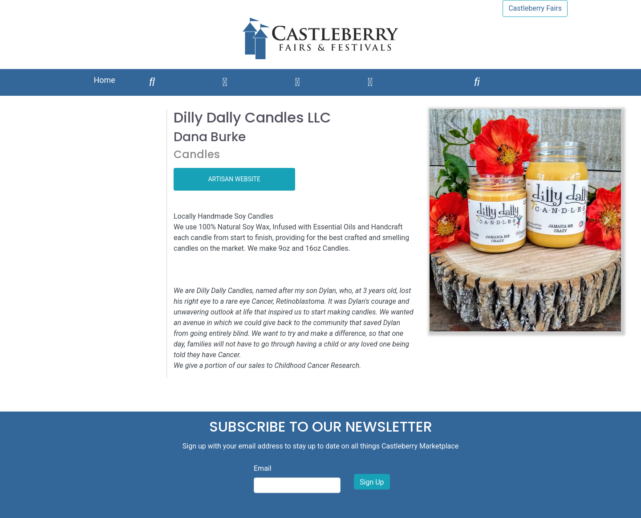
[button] (444, 220)
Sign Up (372, 482)
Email (263, 468)
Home (104, 80)
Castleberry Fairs (535, 8)
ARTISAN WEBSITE (234, 179)
